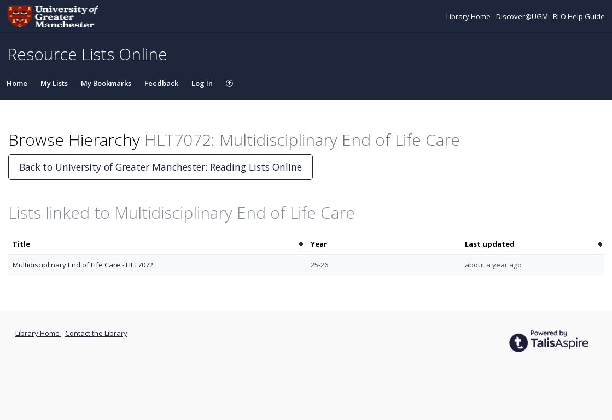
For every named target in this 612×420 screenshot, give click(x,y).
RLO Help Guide (579, 16)
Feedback (161, 83)
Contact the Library (96, 333)
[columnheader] (157, 244)
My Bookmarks (106, 83)
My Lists (54, 83)
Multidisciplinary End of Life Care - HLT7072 (83, 265)
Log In (202, 83)
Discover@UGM (523, 16)
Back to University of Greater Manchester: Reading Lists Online (160, 166)
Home (17, 83)
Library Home (469, 16)
